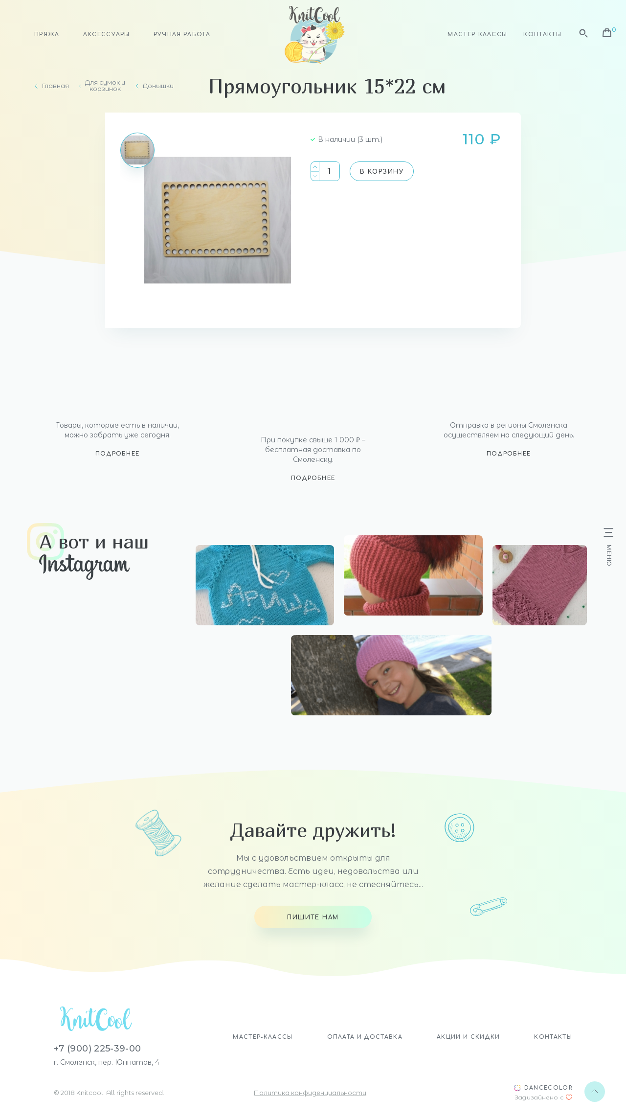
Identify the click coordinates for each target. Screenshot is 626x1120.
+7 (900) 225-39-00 (97, 1048)
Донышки (158, 86)
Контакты (542, 34)
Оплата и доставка (364, 1037)
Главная (55, 86)
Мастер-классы (477, 34)
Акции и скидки (468, 1037)
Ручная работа (182, 34)
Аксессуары (106, 34)
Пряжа (47, 34)
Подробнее (117, 454)
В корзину (381, 171)
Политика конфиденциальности (310, 1093)
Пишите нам (312, 917)
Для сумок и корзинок (105, 85)
